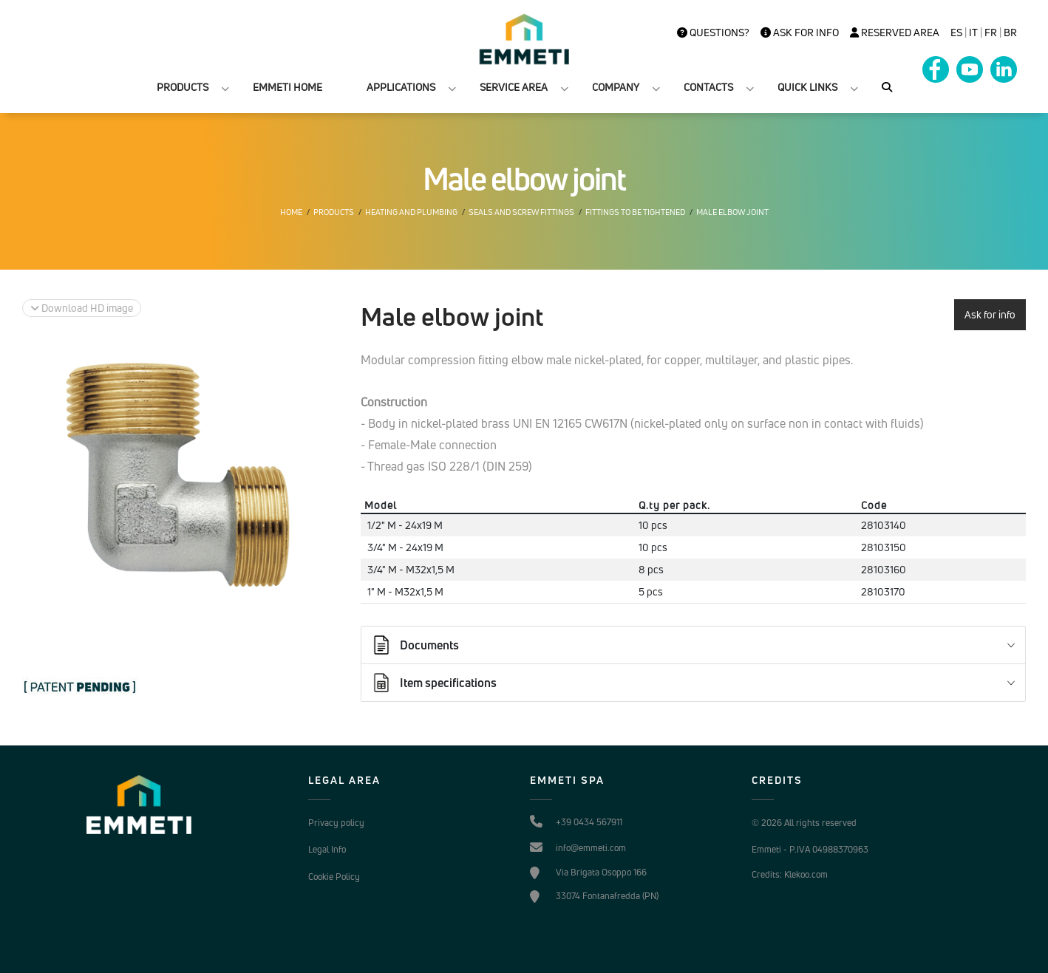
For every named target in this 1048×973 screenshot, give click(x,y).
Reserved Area (894, 32)
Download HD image (81, 308)
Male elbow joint (732, 212)
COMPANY (615, 87)
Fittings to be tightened (635, 212)
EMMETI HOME (287, 87)
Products (333, 212)
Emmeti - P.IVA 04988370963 (810, 849)
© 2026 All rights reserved (804, 822)
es (956, 32)
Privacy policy (336, 822)
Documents (414, 645)
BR (1010, 32)
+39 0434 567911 (589, 822)
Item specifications (433, 683)
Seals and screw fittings (521, 212)
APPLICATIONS (401, 87)
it (973, 32)
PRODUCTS (182, 87)
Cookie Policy (334, 876)
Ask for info (800, 32)
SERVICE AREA (514, 87)
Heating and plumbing (411, 212)
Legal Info (327, 849)
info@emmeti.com (591, 847)
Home (291, 212)
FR (990, 32)
